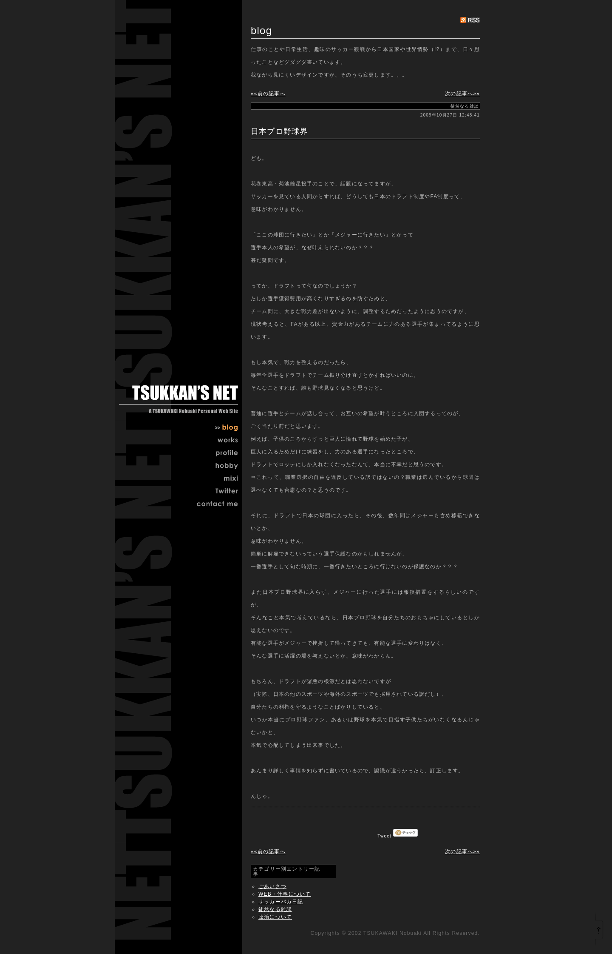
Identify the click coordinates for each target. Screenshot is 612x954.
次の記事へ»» (462, 94)
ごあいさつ (272, 886)
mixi (212, 479)
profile (212, 453)
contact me (212, 504)
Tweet (384, 836)
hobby (212, 466)
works (212, 441)
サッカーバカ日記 (280, 902)
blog (212, 428)
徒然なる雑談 (275, 909)
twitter (212, 492)
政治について (275, 917)
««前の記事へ (268, 94)
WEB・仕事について (284, 894)
